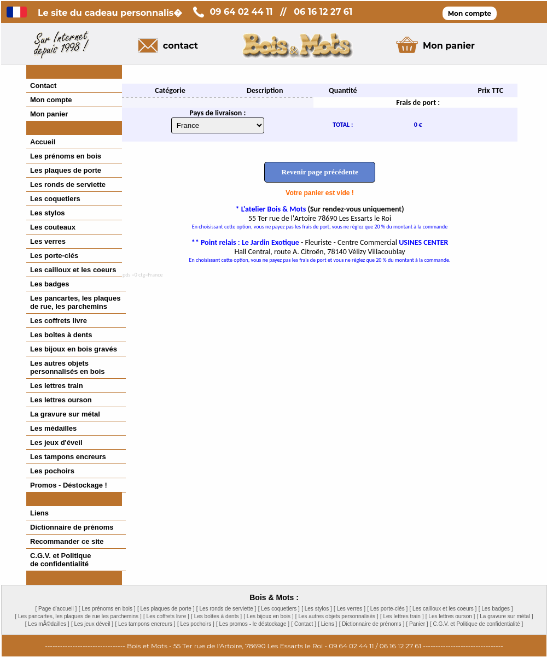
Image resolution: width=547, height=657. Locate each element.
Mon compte (51, 100)
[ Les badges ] (496, 609)
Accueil (42, 142)
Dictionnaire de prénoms (71, 527)
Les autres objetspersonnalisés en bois (67, 367)
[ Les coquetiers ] (279, 609)
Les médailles (53, 428)
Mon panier (49, 114)
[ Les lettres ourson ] (450, 616)
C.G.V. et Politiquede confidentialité (60, 560)
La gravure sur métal (65, 414)
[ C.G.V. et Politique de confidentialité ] (476, 624)
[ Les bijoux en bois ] (268, 616)
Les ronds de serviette (68, 184)
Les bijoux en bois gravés (73, 349)
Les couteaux (52, 227)
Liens (39, 513)
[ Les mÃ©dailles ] (47, 624)
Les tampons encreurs (68, 457)
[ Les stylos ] (316, 609)
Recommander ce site (66, 541)
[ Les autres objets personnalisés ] (337, 616)
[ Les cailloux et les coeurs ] (443, 609)
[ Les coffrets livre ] (166, 616)
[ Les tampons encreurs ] (145, 624)
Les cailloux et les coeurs (73, 270)
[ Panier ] (417, 624)
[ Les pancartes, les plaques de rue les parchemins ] (78, 616)
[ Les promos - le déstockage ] (252, 624)
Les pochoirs (52, 471)
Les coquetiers (55, 199)
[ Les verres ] (349, 609)
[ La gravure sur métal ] (505, 616)
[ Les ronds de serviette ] (226, 609)
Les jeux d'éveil (56, 442)
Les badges (49, 284)
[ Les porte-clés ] (387, 609)
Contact (43, 85)
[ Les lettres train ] (401, 616)
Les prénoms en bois (65, 156)
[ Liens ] (327, 624)
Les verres (48, 241)
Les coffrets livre (58, 320)
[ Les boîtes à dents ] (216, 616)
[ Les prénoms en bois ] (107, 609)
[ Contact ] (303, 624)
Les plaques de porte (65, 170)
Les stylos (47, 213)
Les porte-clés (54, 255)
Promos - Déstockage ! (68, 485)
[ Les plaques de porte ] (166, 609)
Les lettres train (56, 386)
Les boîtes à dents (61, 335)
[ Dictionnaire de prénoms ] (372, 624)
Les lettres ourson (61, 400)
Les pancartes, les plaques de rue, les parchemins (75, 302)
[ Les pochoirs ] (195, 624)
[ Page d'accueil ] (56, 609)
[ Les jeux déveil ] (92, 624)
